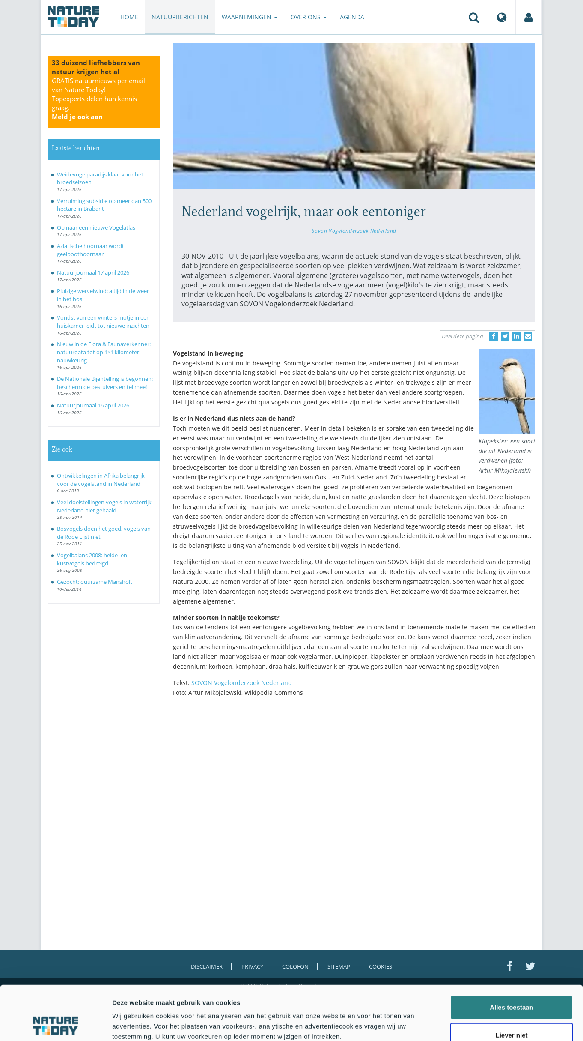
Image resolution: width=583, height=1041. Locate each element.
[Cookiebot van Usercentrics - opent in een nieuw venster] (55, 1024)
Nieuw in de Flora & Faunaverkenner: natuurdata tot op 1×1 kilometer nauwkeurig (104, 352)
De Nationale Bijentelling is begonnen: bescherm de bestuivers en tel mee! (105, 383)
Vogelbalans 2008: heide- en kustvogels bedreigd (92, 559)
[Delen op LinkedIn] (516, 336)
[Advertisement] (354, 778)
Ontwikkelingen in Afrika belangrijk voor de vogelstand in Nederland (101, 480)
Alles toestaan (511, 956)
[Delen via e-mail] (528, 336)
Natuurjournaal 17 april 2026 (93, 272)
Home (129, 17)
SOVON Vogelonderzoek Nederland (241, 683)
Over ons (309, 17)
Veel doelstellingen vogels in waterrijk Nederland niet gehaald (104, 506)
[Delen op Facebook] (493, 336)
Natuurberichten (180, 17)
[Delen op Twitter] (505, 336)
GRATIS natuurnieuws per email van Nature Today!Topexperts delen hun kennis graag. (98, 98)
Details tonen (462, 1024)
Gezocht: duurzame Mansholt (94, 582)
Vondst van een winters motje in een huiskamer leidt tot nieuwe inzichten (103, 321)
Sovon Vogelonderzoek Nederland (354, 230)
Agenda (352, 17)
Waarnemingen (249, 17)
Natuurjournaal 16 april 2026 (93, 405)
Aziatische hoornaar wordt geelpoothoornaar (90, 250)
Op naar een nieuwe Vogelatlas (96, 227)
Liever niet (511, 984)
